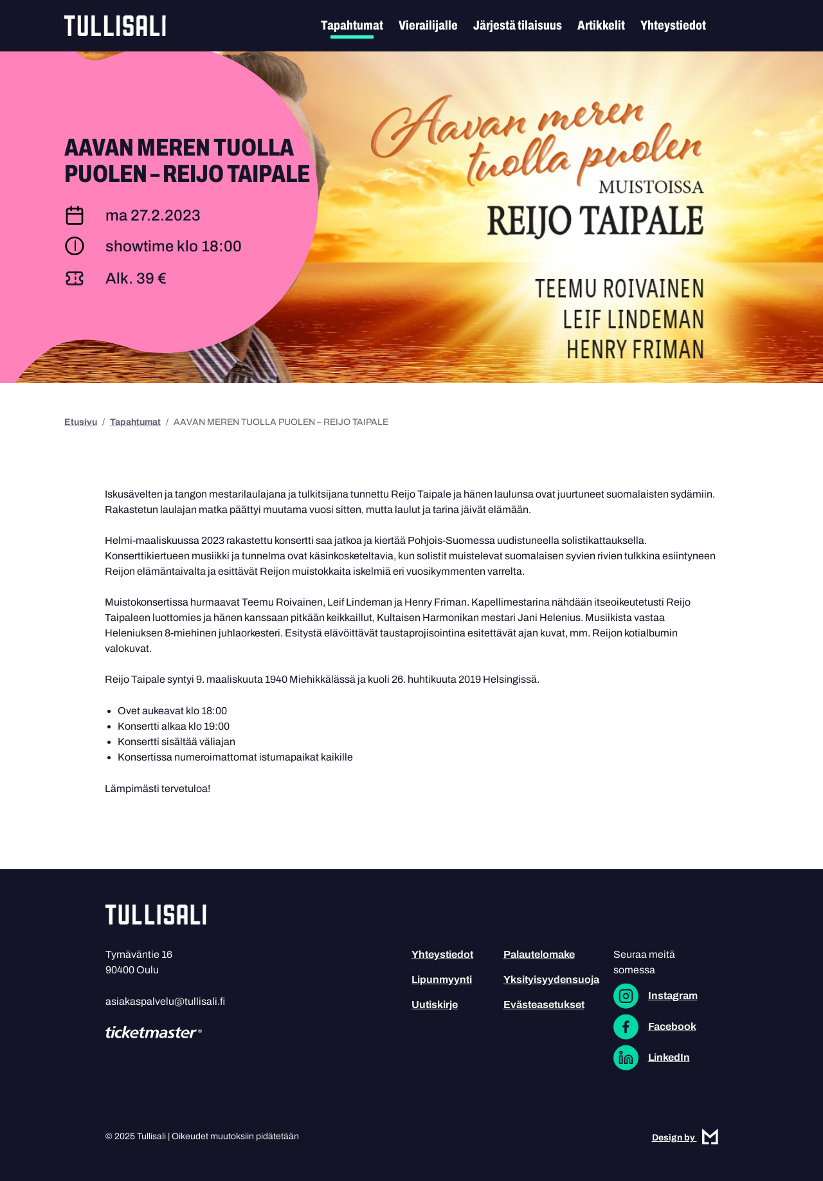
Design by (685, 1137)
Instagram (673, 995)
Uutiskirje (435, 1004)
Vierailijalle (428, 25)
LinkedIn (669, 1057)
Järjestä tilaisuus (517, 25)
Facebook (672, 1026)
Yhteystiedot (673, 25)
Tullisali (115, 25)
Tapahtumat (352, 25)
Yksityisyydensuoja (551, 979)
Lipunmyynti (442, 979)
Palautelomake (539, 954)
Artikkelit (601, 25)
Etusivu (80, 422)
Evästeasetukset (543, 1004)
